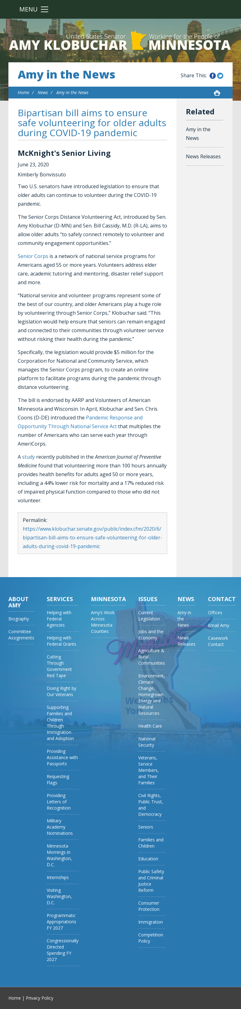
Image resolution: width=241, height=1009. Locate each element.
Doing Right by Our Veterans (61, 691)
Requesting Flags (58, 779)
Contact (222, 599)
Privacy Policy (39, 998)
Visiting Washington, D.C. (59, 896)
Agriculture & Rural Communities (151, 657)
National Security (146, 742)
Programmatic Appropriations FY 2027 (61, 921)
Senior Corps (33, 256)
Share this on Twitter (220, 76)
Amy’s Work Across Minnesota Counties (103, 622)
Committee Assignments (21, 635)
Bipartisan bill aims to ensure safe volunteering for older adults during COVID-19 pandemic (92, 122)
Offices (215, 612)
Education (148, 859)
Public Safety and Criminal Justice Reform (151, 880)
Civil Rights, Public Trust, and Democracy (150, 804)
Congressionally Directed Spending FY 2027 (62, 950)
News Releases (203, 156)
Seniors (145, 827)
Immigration (150, 922)
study (28, 456)
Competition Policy (150, 938)
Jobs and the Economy (150, 635)
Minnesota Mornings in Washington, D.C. (59, 855)
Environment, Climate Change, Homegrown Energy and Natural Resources (151, 694)
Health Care (150, 726)
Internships (58, 877)
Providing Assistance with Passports (62, 757)
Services (60, 599)
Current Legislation (149, 616)
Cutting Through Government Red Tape (59, 666)
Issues (147, 599)
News (43, 92)
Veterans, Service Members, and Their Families (148, 770)
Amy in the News (66, 74)
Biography (18, 619)
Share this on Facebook (213, 76)
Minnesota (108, 599)
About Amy (18, 602)
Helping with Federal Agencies (59, 619)
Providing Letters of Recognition (59, 801)
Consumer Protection (148, 906)
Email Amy (218, 625)
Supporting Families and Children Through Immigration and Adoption (60, 722)
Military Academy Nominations (60, 827)
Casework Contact (218, 641)
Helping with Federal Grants (61, 641)
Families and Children (150, 843)
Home (23, 92)
